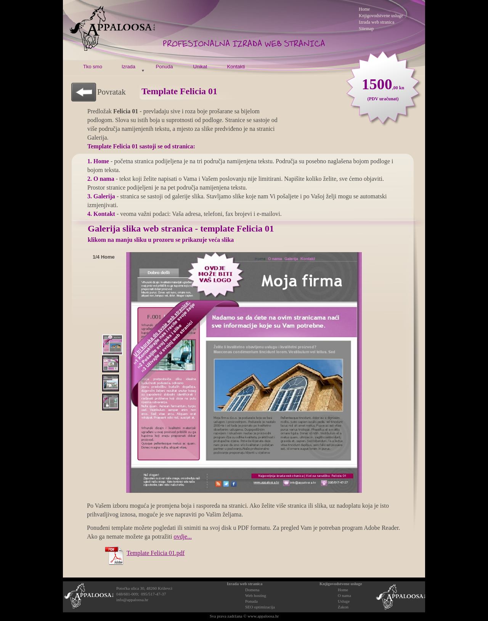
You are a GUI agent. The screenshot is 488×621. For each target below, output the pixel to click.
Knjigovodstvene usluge (340, 583)
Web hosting (255, 595)
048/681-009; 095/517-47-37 (141, 594)
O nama (344, 595)
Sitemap (366, 28)
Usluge (344, 601)
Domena (252, 589)
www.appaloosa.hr (263, 616)
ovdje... (182, 536)
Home (343, 589)
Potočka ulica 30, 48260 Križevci (144, 588)
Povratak (111, 92)
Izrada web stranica (376, 22)
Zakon (343, 607)
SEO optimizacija (260, 607)
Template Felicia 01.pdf (156, 553)
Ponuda (251, 601)
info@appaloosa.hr (132, 599)
